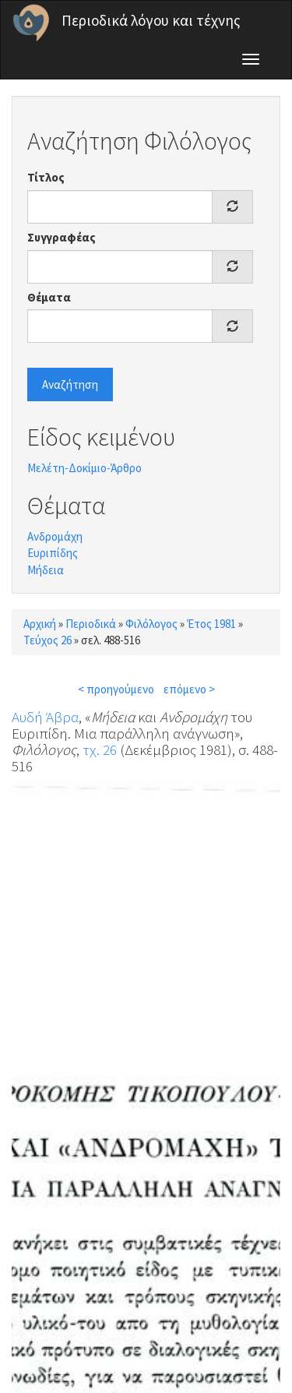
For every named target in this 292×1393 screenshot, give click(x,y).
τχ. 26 (100, 749)
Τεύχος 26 (47, 640)
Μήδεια (45, 569)
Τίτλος (46, 177)
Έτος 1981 (211, 623)
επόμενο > (189, 689)
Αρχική (39, 623)
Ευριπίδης (52, 552)
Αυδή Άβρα (45, 716)
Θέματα (49, 297)
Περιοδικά (90, 623)
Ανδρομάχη (55, 536)
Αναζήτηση (70, 384)
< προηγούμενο (116, 689)
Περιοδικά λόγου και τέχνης (151, 20)
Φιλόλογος (151, 623)
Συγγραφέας (61, 237)
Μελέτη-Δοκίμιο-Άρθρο (84, 467)
